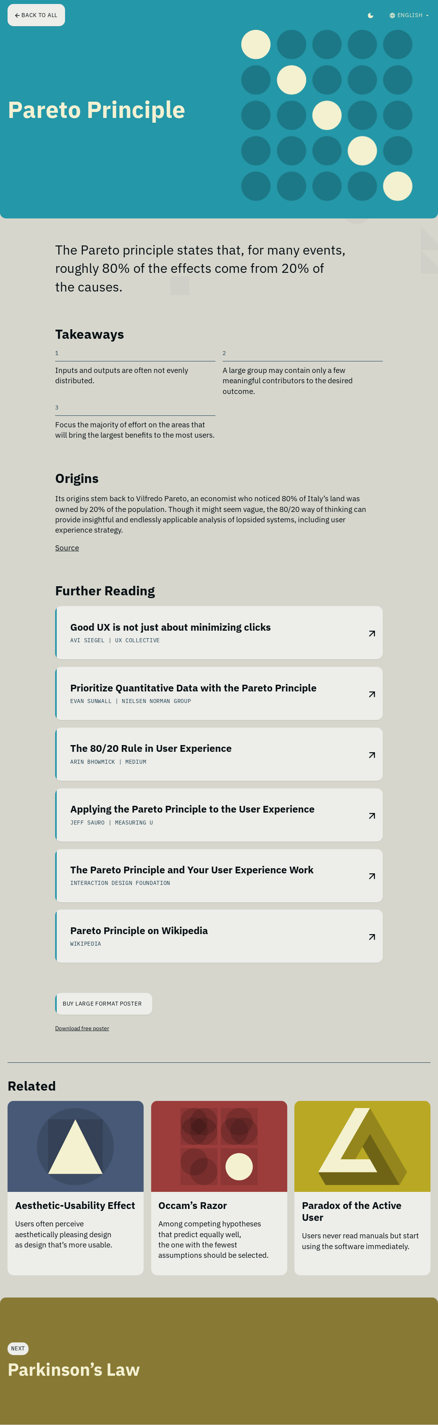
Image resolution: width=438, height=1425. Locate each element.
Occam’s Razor (192, 1206)
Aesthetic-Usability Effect (75, 1206)
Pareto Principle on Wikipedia (139, 930)
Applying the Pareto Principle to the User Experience (192, 809)
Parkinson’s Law (74, 1369)
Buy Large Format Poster (99, 1004)
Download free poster (82, 1028)
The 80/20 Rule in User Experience (151, 749)
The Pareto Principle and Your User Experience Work (191, 870)
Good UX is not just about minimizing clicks (170, 627)
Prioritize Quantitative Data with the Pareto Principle (193, 688)
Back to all (36, 15)
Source (67, 547)
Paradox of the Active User (352, 1212)
